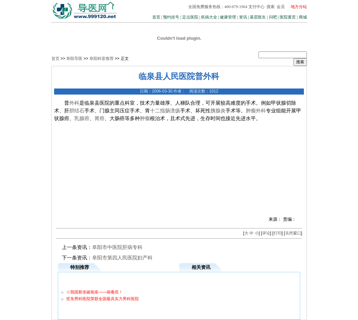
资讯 (243, 17)
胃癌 (99, 118)
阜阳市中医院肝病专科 (117, 247)
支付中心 (256, 6)
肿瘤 (251, 110)
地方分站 (299, 6)
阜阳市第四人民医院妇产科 (122, 257)
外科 (74, 103)
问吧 (273, 17)
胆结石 (76, 110)
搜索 (271, 6)
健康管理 (228, 17)
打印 (278, 233)
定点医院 (190, 17)
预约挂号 (171, 17)
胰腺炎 (218, 110)
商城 (303, 17)
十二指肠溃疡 (165, 110)
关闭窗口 (293, 233)
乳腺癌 (81, 118)
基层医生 (258, 17)
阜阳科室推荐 (101, 58)
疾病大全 (209, 17)
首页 (156, 17)
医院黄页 (288, 17)
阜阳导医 (74, 58)
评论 (266, 233)
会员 (281, 6)
